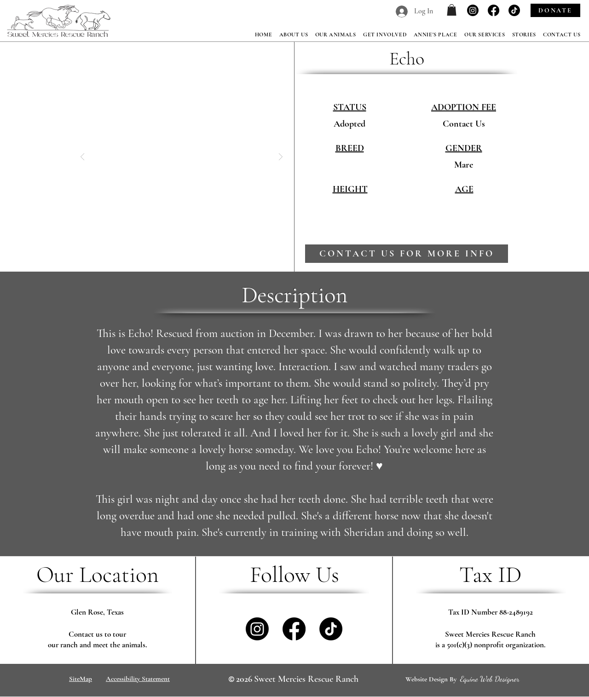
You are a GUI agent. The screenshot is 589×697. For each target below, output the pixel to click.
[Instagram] (473, 10)
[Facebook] (493, 10)
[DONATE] (555, 10)
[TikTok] (514, 10)
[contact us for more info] (406, 253)
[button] (451, 10)
